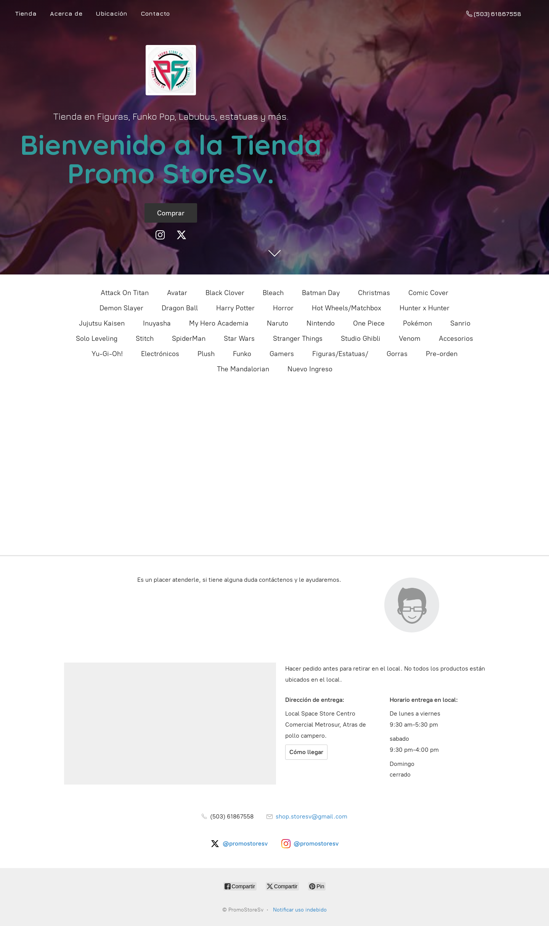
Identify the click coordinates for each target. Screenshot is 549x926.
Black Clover (224, 293)
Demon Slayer (121, 308)
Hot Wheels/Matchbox (346, 308)
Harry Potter (235, 308)
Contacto (155, 13)
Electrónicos (160, 354)
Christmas (374, 293)
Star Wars (239, 338)
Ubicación (111, 13)
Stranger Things (298, 338)
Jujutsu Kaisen (102, 323)
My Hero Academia (219, 323)
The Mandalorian (243, 369)
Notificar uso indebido (300, 910)
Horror (283, 308)
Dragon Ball (180, 308)
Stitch (145, 338)
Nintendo (321, 323)
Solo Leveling (96, 338)
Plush (206, 354)
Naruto (277, 323)
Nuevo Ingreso (309, 369)
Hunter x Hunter (424, 308)
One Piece (369, 323)
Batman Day (321, 293)
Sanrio (460, 323)
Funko (242, 354)
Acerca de (66, 13)
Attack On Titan (125, 293)
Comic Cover (428, 293)
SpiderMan (188, 338)
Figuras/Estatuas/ (340, 354)
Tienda (26, 13)
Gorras (397, 354)
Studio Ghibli (360, 338)
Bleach (273, 293)
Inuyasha (157, 323)
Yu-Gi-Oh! (107, 354)
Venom (410, 338)
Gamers (282, 354)
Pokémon (417, 323)
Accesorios (456, 338)
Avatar (177, 293)
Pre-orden (442, 354)
